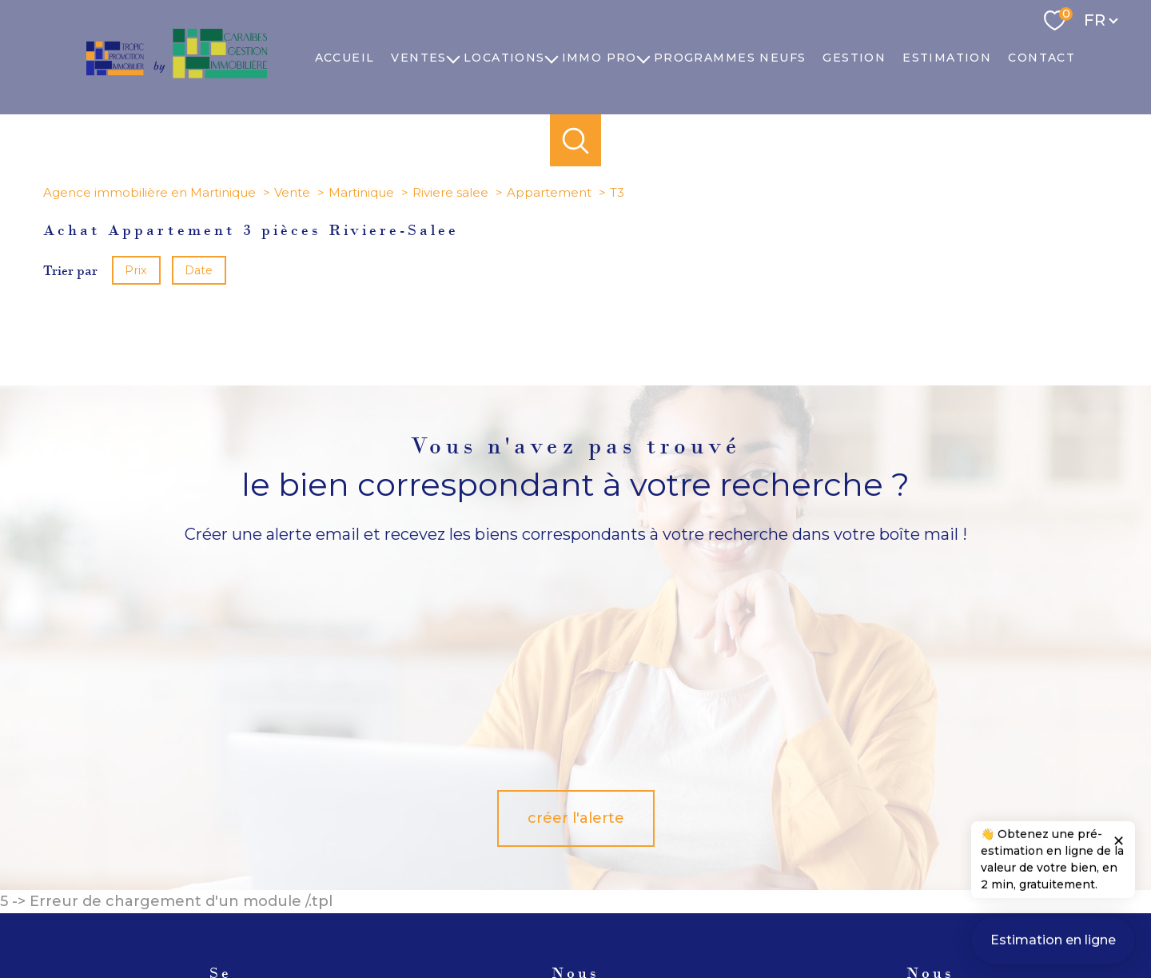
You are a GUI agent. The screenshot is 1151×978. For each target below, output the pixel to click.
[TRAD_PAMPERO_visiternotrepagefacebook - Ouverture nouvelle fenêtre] (467, 863)
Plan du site (595, 918)
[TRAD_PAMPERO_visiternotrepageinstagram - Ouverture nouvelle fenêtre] (575, 863)
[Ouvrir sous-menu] (453, 57)
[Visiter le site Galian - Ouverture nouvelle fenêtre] (880, 860)
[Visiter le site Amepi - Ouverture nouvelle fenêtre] (791, 859)
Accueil (345, 57)
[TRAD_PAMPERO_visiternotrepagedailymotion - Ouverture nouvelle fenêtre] (684, 863)
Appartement (549, 192)
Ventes (418, 57)
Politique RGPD (862, 918)
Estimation (946, 57)
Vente (292, 192)
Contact (1041, 57)
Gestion (854, 57)
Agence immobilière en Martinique (149, 192)
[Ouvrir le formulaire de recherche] (576, 140)
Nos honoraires (524, 918)
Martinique (361, 192)
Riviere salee (450, 192)
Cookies (927, 918)
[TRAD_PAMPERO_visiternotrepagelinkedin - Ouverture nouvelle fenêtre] (630, 863)
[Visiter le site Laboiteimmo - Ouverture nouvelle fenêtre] (575, 951)
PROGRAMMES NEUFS (730, 57)
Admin (735, 918)
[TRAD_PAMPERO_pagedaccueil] (176, 73)
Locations (504, 57)
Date (199, 270)
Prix (136, 270)
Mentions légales (670, 918)
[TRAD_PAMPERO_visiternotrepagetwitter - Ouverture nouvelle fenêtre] (521, 863)
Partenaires (788, 918)
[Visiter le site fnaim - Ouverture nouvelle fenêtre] (956, 859)
